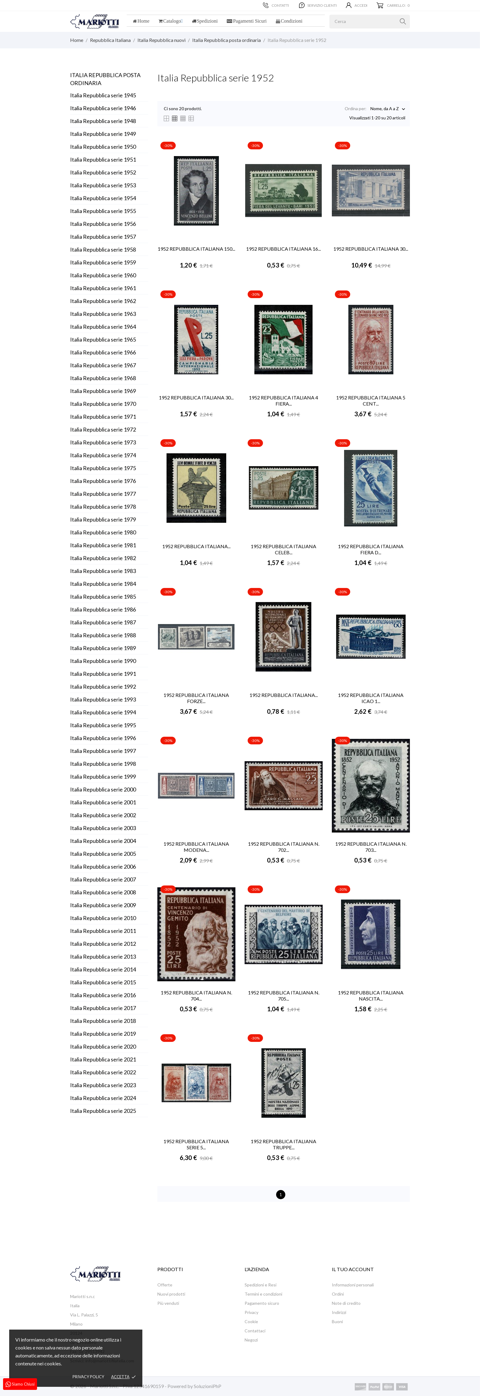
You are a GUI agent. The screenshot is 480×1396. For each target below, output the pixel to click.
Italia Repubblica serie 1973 (103, 442)
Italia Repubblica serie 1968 (103, 378)
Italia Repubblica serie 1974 (103, 455)
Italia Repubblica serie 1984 (103, 583)
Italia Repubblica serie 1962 (103, 301)
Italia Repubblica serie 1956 (103, 223)
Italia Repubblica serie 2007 (103, 879)
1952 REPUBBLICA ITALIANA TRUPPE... (283, 1144)
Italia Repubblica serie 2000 (103, 789)
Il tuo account (353, 1269)
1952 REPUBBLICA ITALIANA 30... (370, 249)
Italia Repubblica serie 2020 (103, 1046)
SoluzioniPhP (207, 1386)
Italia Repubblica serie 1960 (103, 275)
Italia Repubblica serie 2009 (103, 905)
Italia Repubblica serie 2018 (103, 1020)
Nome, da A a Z (384, 109)
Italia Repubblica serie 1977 (103, 493)
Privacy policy (88, 1376)
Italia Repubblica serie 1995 (103, 725)
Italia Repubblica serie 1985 (103, 596)
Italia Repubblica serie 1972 (103, 429)
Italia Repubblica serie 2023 (103, 1085)
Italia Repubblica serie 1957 (103, 236)
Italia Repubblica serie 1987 (103, 622)
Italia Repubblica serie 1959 (103, 262)
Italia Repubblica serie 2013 (103, 956)
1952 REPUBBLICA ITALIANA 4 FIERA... (283, 400)
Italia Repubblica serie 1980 (103, 532)
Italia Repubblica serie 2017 (103, 1008)
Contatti (276, 5)
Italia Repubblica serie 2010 (103, 918)
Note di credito (346, 1303)
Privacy (251, 1312)
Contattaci (255, 1330)
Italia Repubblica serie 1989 (103, 648)
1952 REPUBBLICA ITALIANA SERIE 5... (196, 1144)
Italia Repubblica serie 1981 (103, 545)
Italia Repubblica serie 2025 (103, 1110)
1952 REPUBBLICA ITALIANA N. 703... (371, 847)
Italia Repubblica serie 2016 (103, 995)
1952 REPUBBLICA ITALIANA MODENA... (196, 847)
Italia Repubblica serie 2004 (103, 840)
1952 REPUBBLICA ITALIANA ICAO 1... (370, 698)
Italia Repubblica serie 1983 (103, 570)
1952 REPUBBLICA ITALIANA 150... (196, 249)
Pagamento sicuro (262, 1303)
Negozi (251, 1339)
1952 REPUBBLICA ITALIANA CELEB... (283, 549)
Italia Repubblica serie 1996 (103, 738)
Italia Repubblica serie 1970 (103, 403)
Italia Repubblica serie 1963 (103, 313)
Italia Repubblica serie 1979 (103, 519)
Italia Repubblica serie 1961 (103, 288)
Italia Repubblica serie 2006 (103, 866)
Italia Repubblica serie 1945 (103, 95)
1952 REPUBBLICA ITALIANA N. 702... (283, 847)
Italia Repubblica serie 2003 (103, 828)
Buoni (337, 1321)
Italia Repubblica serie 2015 (103, 982)
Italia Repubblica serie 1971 (103, 416)
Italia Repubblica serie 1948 (103, 121)
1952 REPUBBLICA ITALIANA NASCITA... (370, 995)
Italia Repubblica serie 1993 (103, 699)
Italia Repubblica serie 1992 (103, 686)
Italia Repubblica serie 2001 (103, 802)
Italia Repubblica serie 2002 (103, 815)
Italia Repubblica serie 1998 (103, 763)
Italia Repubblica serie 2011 (103, 930)
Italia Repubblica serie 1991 (103, 673)
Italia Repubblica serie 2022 (103, 1072)
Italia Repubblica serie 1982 (103, 558)
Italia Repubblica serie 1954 (103, 198)
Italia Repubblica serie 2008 (103, 892)
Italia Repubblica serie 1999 (103, 776)
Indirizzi (339, 1312)
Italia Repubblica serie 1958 (103, 249)
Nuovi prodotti (171, 1294)
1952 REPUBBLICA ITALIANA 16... (283, 249)
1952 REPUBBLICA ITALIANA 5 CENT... (370, 400)
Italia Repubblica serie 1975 (103, 468)
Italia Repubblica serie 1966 (103, 352)
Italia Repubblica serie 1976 (103, 480)
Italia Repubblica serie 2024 (103, 1098)
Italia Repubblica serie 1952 (103, 172)
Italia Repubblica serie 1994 (103, 712)
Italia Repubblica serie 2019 (103, 1033)
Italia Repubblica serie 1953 (103, 185)
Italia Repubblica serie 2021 (103, 1059)
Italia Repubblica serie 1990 (103, 660)
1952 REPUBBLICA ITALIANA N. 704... (196, 995)
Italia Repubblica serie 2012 (103, 943)
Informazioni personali (353, 1284)
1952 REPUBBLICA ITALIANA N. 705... (283, 995)
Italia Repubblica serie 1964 (103, 326)
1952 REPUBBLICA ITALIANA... (196, 546)
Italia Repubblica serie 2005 (103, 853)
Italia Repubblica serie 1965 (103, 339)
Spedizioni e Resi (260, 1284)
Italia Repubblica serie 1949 (103, 133)
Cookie (251, 1321)
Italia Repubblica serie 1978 (103, 506)
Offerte (164, 1284)
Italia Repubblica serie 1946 (103, 108)
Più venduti (168, 1303)
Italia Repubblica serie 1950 (103, 146)
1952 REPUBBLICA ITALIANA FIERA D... (370, 549)
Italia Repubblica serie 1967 (103, 365)
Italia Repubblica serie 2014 (103, 969)
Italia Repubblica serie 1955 (103, 211)
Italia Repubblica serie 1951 (103, 159)
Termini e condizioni (263, 1294)
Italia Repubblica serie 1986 (103, 609)
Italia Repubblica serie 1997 (103, 750)
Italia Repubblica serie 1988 (103, 635)
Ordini (338, 1294)
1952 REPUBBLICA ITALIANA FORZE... (196, 698)
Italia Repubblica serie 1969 (103, 390)
